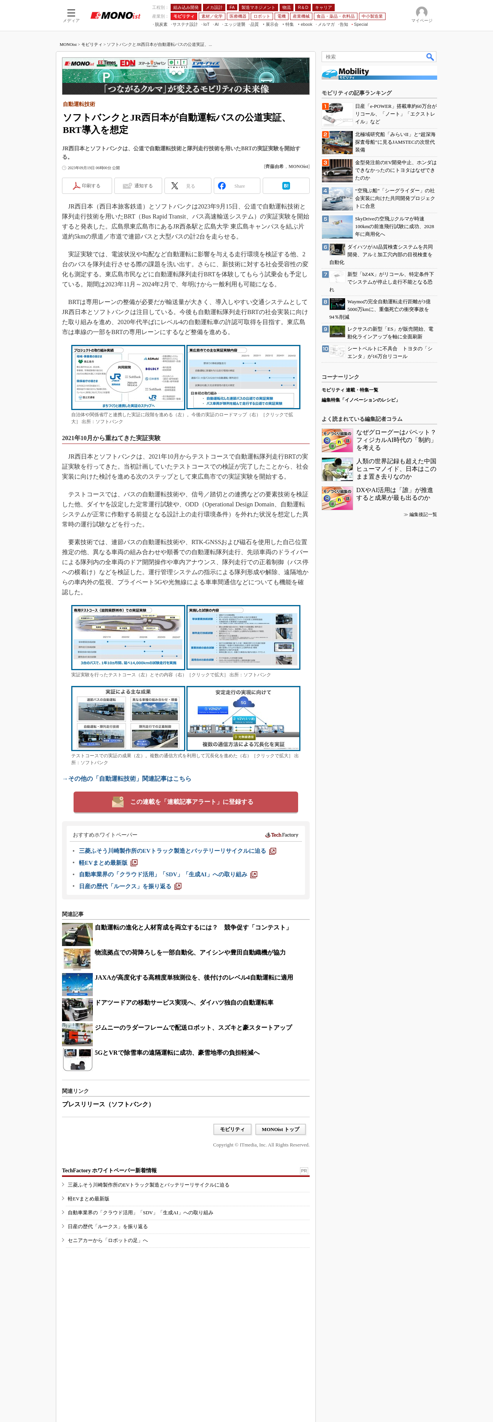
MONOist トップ (280, 1129)
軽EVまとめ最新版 (88, 1199)
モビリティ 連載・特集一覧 (350, 390)
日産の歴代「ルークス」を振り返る (108, 1226)
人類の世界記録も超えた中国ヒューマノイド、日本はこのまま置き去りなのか (396, 469)
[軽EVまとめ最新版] (108, 863)
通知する (143, 185)
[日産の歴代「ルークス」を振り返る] (130, 886)
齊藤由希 (274, 166)
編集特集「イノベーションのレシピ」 (361, 400)
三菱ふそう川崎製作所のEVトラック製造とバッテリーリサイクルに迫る (149, 1185)
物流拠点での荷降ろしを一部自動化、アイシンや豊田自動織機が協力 (190, 952)
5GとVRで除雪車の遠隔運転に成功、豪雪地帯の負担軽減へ (177, 1052)
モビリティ (91, 44)
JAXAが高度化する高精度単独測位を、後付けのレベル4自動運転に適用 (194, 977)
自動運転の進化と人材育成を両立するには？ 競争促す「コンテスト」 (193, 927)
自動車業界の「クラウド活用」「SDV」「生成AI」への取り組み (140, 1212)
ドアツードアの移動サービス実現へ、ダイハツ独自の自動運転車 (184, 1002)
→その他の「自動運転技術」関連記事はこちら (126, 778)
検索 (430, 56)
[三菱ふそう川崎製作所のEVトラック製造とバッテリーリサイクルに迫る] (177, 851)
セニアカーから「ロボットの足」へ (108, 1240)
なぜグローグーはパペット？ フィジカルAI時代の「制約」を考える (399, 440)
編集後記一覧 (423, 514)
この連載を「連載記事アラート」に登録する (191, 801)
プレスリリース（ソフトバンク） (108, 1104)
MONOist (68, 44)
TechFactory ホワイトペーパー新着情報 (109, 1170)
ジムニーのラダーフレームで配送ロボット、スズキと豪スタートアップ (193, 1027)
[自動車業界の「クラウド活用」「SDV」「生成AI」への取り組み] (168, 874)
